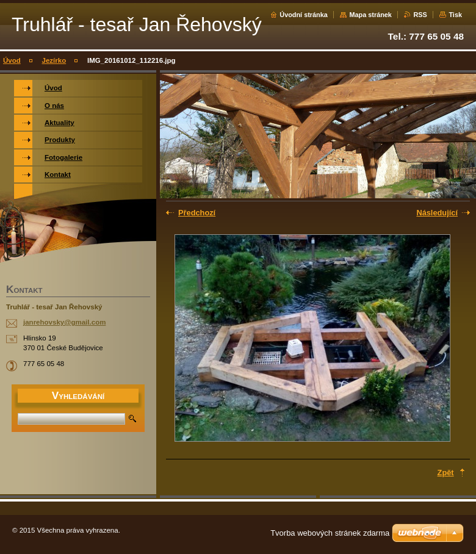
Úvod (12, 60)
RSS (420, 14)
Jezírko (54, 60)
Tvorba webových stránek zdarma (329, 533)
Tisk (455, 14)
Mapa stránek (370, 14)
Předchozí (196, 212)
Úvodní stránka (303, 14)
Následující (437, 212)
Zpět (446, 472)
